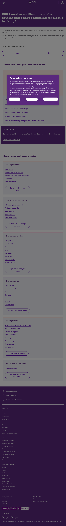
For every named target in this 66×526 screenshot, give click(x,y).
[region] (33, 90)
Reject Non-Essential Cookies (50, 99)
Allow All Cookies (15, 99)
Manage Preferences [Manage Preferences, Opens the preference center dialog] (32, 99)
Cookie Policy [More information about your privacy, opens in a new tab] (35, 94)
